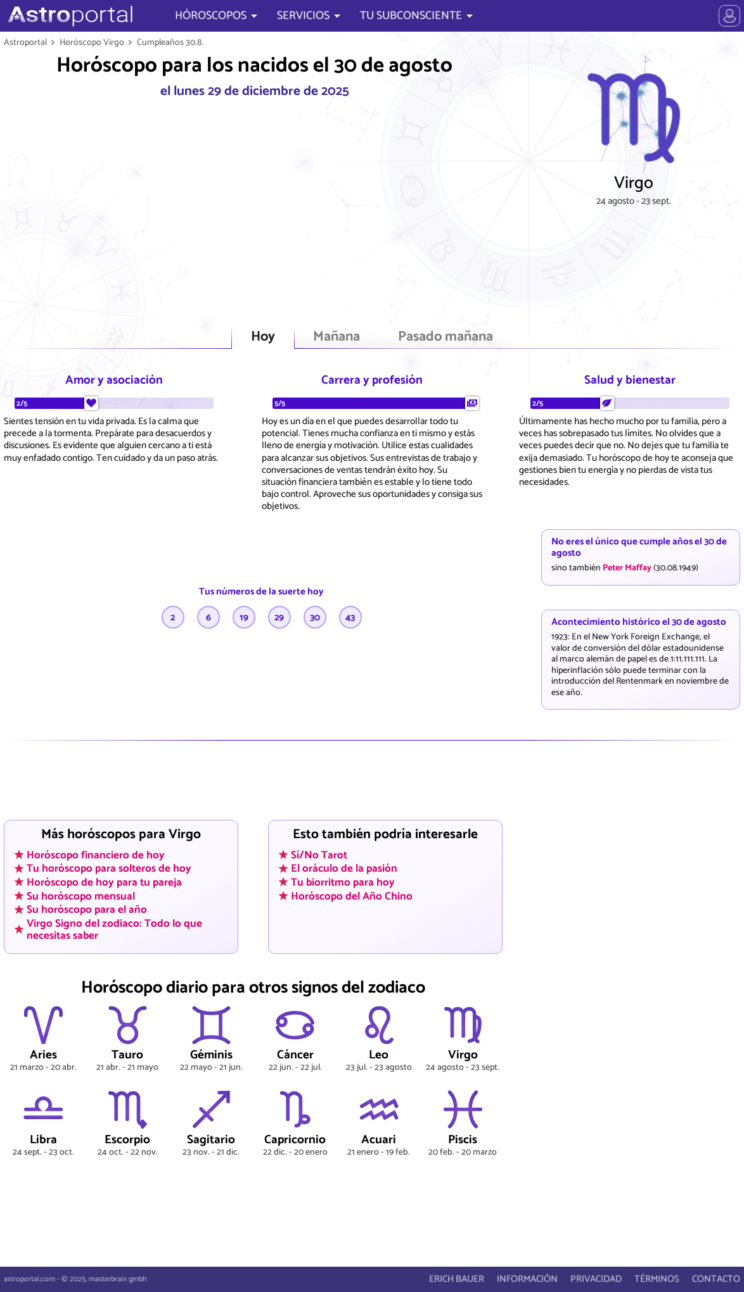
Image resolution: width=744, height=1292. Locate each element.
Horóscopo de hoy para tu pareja (104, 882)
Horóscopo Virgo (92, 42)
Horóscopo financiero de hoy (96, 855)
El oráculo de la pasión (344, 868)
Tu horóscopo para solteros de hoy (109, 868)
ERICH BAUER (456, 1279)
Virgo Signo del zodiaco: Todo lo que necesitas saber (114, 929)
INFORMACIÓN (527, 1279)
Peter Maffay (627, 568)
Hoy (263, 337)
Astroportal (25, 42)
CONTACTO (716, 1279)
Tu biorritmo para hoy (343, 882)
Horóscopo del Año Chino (352, 896)
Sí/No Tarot (319, 855)
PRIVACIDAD (596, 1279)
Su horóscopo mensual (81, 896)
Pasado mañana (445, 337)
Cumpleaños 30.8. (170, 42)
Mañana (336, 337)
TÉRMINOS (656, 1279)
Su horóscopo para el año (87, 910)
